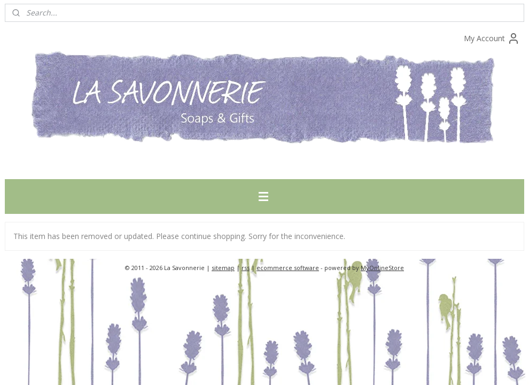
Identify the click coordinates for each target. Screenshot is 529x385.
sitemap (223, 268)
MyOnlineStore (382, 268)
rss (246, 268)
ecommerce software (287, 268)
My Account (492, 38)
